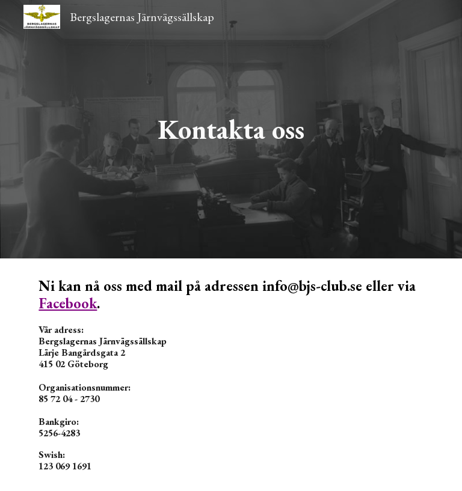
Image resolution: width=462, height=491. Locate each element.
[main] (230, 129)
